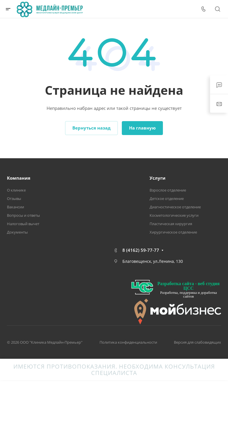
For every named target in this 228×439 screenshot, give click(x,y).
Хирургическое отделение (173, 232)
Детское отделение (167, 198)
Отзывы (14, 198)
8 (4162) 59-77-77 (140, 250)
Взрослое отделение (168, 190)
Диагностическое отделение (175, 207)
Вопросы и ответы (23, 215)
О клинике (16, 190)
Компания (18, 178)
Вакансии (15, 207)
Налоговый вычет (23, 223)
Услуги (158, 178)
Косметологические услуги (174, 215)
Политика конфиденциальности (128, 342)
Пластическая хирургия (171, 223)
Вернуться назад (91, 128)
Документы (17, 232)
